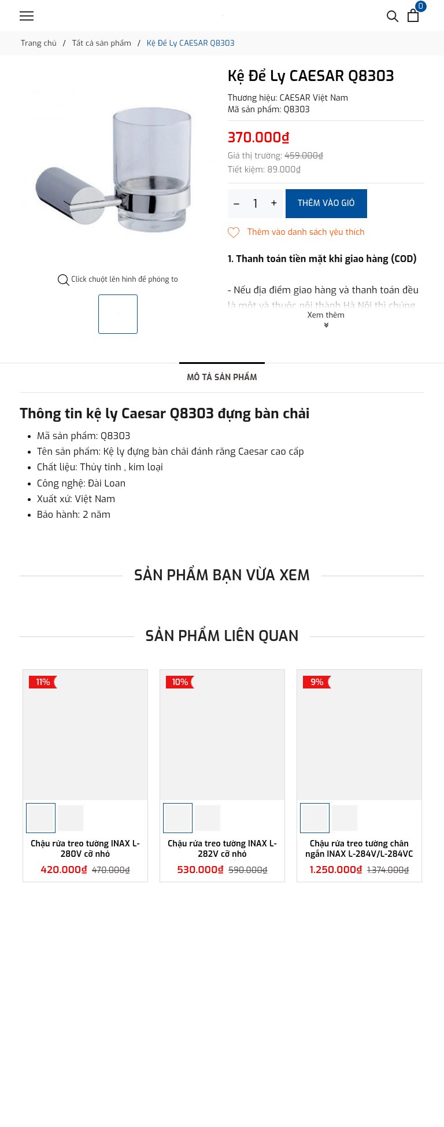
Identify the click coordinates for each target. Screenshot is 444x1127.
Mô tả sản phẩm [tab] (222, 377)
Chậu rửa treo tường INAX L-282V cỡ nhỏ (222, 849)
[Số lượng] (255, 203)
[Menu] (27, 16)
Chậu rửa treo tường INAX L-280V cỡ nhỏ (85, 849)
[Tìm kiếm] (393, 15)
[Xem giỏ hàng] (413, 15)
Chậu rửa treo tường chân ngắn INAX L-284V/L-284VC (359, 849)
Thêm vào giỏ (326, 203)
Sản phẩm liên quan (222, 636)
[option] (118, 171)
